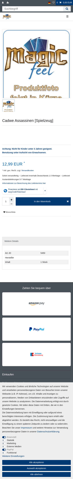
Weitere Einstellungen (13, 456)
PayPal (10, 449)
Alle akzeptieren (36, 462)
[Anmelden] (3, 2)
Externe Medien (14, 446)
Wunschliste (9, 212)
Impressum (26, 427)
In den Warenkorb (51, 201)
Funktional (12, 452)
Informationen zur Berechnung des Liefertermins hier (24, 183)
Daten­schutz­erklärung (48, 431)
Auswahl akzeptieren (36, 468)
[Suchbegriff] (32, 8)
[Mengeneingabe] (5, 201)
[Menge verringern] (11, 203)
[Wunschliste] (54, 2)
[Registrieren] (8, 2)
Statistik (10, 440)
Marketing (11, 443)
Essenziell (11, 437)
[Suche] (67, 8)
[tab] (36, 241)
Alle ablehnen (36, 474)
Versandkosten (27, 170)
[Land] (49, 2)
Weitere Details (11, 241)
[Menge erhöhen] (11, 199)
